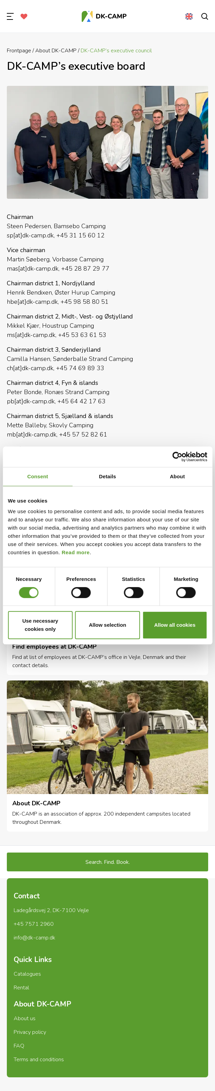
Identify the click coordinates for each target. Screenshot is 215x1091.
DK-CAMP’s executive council (116, 50)
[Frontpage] (104, 16)
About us (25, 1018)
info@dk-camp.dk (34, 937)
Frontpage (19, 50)
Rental (21, 987)
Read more (76, 552)
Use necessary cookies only (40, 625)
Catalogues (27, 974)
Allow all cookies (175, 625)
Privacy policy (30, 1032)
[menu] (10, 16)
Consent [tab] (37, 476)
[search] (205, 16)
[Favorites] (24, 16)
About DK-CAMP (56, 50)
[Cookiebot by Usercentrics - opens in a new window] (177, 457)
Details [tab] (107, 476)
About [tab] (177, 476)
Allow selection (107, 625)
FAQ (19, 1046)
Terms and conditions (39, 1059)
